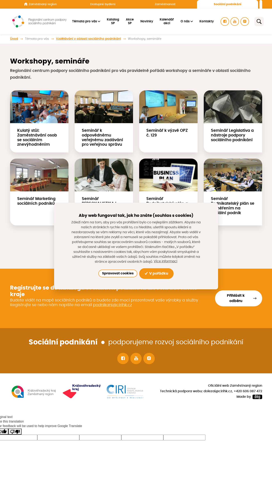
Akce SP (130, 21)
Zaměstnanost (165, 4)
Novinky (147, 21)
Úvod (14, 38)
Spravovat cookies (118, 273)
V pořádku (156, 273)
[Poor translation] (15, 431)
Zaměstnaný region (40, 4)
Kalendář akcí (167, 21)
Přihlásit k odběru (236, 298)
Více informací (165, 261)
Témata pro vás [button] (85, 21)
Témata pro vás (37, 38)
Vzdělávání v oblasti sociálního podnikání (88, 38)
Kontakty (207, 21)
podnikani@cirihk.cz (112, 305)
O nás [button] (185, 21)
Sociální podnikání (227, 4)
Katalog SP (113, 21)
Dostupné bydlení (102, 4)
